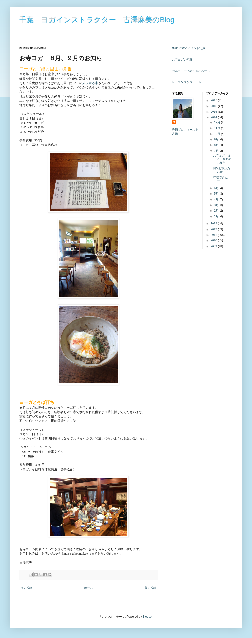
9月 (216, 139)
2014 (214, 117)
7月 (216, 150)
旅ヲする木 (90, 83)
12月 (217, 122)
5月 (216, 193)
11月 (217, 128)
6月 (216, 188)
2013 (214, 223)
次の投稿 (26, 588)
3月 (216, 205)
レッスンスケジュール (186, 82)
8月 (216, 145)
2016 (214, 106)
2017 (214, 100)
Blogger (148, 616)
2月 (216, 210)
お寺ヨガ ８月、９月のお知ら (222, 159)
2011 (214, 235)
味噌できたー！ (220, 179)
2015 (214, 111)
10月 (217, 134)
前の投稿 (150, 588)
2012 (214, 229)
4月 (216, 199)
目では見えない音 (222, 170)
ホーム (88, 588)
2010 (214, 240)
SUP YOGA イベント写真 (188, 48)
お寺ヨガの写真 (182, 59)
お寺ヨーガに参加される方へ (191, 71)
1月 (216, 216)
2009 (214, 246)
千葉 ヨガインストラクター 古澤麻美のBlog (96, 20)
